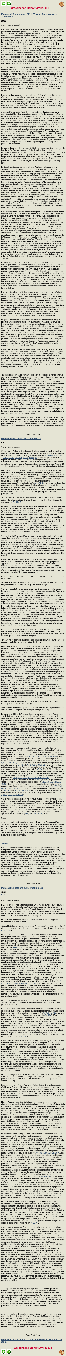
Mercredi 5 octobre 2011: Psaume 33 (21, 438)
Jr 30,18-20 (13, 983)
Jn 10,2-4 (39, 483)
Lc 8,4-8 (55, 1153)
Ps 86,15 (57, 455)
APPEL (5, 843)
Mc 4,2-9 (48, 1153)
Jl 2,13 (5, 458)
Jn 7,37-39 (38, 814)
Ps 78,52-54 (52, 756)
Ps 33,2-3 (17, 502)
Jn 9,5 (56, 782)
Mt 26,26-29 (57, 786)
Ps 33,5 (48, 1015)
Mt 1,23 (24, 1036)
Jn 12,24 (52, 1216)
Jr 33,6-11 (23, 983)
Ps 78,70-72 (17, 763)
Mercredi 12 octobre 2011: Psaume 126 (22, 888)
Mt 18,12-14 (17, 778)
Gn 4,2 (11, 458)
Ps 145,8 (26, 458)
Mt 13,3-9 (40, 1153)
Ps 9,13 (53, 1013)
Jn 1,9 (44, 782)
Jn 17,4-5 (19, 795)
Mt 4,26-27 (45, 1176)
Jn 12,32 (11, 795)
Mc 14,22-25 (6, 788)
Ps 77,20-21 (42, 756)
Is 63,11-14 (31, 756)
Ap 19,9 (24, 790)
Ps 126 (4, 894)
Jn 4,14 (28, 814)
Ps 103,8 (18, 458)
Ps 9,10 (46, 1013)
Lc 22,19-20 (16, 788)
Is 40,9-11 (31, 765)
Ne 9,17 (33, 458)
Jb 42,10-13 (17, 947)
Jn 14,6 (38, 780)
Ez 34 (39, 769)
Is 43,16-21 (40, 765)
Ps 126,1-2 (5, 930)
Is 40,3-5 (21, 765)
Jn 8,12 (50, 782)
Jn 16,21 (34, 1223)
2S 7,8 (8, 763)
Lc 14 (6, 790)
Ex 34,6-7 (49, 455)
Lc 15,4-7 (27, 778)
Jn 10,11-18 (44, 778)
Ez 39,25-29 (32, 983)
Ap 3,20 (18, 790)
